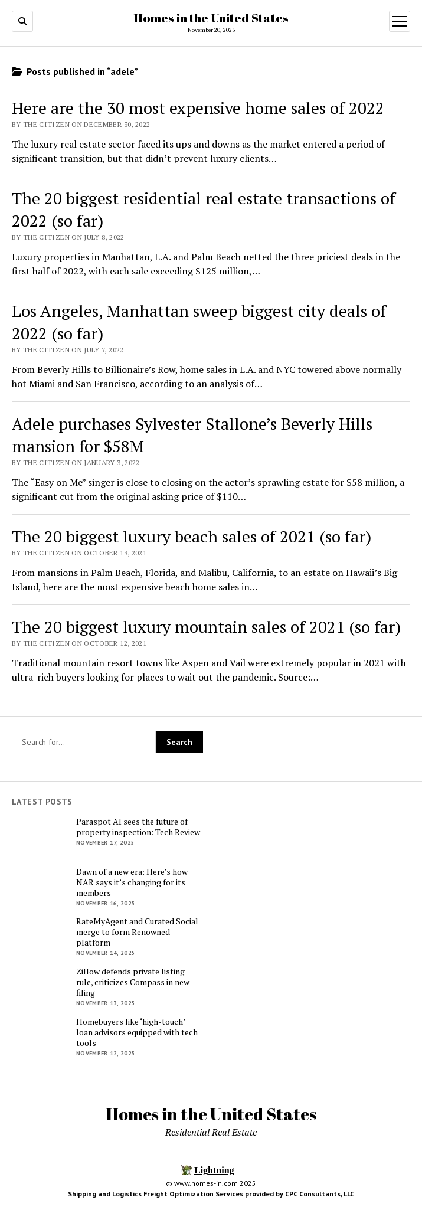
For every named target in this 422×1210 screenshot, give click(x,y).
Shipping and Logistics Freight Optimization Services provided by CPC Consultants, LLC (211, 1193)
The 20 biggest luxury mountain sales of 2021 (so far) (206, 626)
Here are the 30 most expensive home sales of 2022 (198, 108)
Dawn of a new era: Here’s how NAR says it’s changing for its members (132, 882)
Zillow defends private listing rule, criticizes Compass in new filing (132, 982)
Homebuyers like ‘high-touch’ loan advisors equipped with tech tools (137, 1032)
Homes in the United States (211, 17)
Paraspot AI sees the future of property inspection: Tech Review (138, 827)
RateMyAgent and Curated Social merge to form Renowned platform (137, 932)
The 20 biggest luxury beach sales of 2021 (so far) (191, 536)
